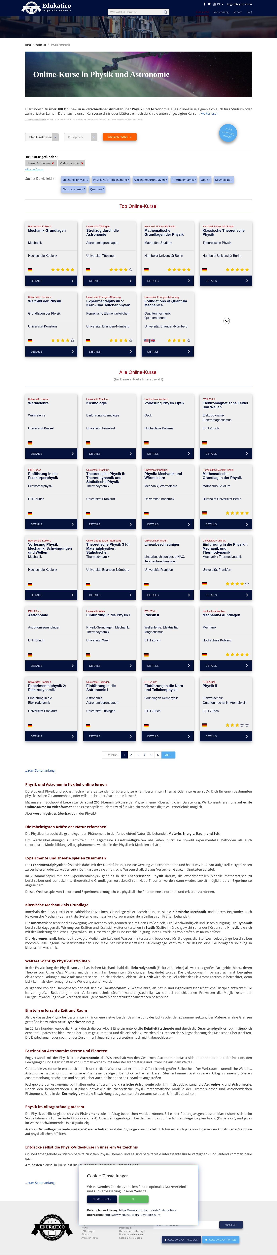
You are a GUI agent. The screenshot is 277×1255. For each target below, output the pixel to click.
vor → (168, 755)
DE (218, 4)
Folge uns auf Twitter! (220, 1249)
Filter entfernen (34, 169)
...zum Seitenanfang (40, 770)
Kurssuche (202, 12)
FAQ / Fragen (88, 1240)
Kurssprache (82, 137)
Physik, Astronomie (44, 137)
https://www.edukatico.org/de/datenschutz (147, 1210)
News (85, 1237)
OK (133, 1199)
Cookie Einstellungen (130, 1247)
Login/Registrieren (239, 4)
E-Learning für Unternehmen (135, 1230)
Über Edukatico (127, 1227)
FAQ (249, 12)
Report (237, 12)
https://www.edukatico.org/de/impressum (132, 1215)
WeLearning (221, 12)
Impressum (125, 1237)
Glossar (86, 1244)
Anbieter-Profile (90, 1247)
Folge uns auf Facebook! (181, 1249)
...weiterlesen (209, 113)
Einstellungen (102, 1199)
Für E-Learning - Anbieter (132, 1233)
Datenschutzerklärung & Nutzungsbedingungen (132, 1242)
